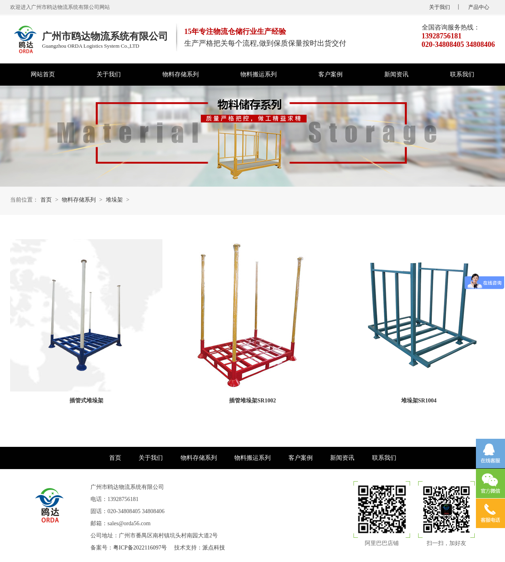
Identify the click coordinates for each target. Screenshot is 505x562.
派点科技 (213, 548)
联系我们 (462, 74)
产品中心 (478, 7)
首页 (46, 200)
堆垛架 (114, 200)
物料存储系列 (180, 74)
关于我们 (439, 7)
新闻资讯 (396, 74)
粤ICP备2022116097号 (140, 548)
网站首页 (43, 74)
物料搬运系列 (258, 74)
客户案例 (330, 74)
